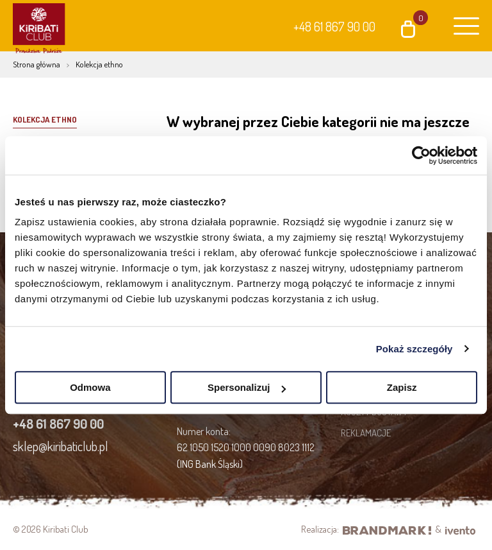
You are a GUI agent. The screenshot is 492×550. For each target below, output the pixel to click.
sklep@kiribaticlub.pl (60, 446)
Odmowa (90, 387)
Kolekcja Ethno (45, 119)
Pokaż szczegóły (414, 348)
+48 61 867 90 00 (334, 26)
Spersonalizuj (247, 387)
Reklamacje (366, 433)
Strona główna (36, 64)
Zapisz (402, 387)
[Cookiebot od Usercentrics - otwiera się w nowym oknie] (421, 155)
